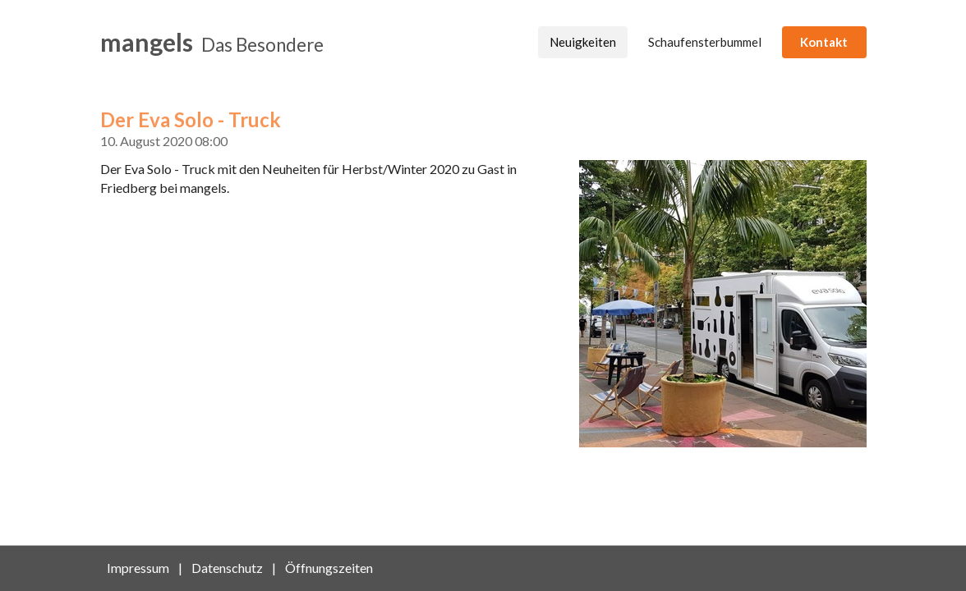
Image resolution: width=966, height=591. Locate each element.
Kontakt (824, 41)
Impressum (138, 567)
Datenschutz (227, 567)
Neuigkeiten (583, 41)
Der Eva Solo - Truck (190, 119)
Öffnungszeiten (329, 567)
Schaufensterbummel (704, 41)
